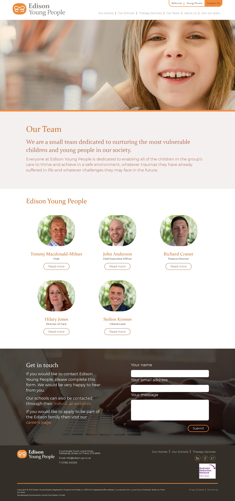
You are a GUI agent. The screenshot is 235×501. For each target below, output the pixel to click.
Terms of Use (212, 490)
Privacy (192, 490)
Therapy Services (150, 13)
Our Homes (106, 13)
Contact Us (213, 3)
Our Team (173, 13)
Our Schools (126, 13)
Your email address (149, 379)
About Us (190, 13)
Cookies (201, 490)
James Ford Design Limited (53, 495)
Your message (144, 394)
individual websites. (73, 403)
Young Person (194, 3)
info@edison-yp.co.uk (78, 458)
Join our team (210, 13)
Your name (141, 364)
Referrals (176, 3)
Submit (198, 428)
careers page (38, 422)
